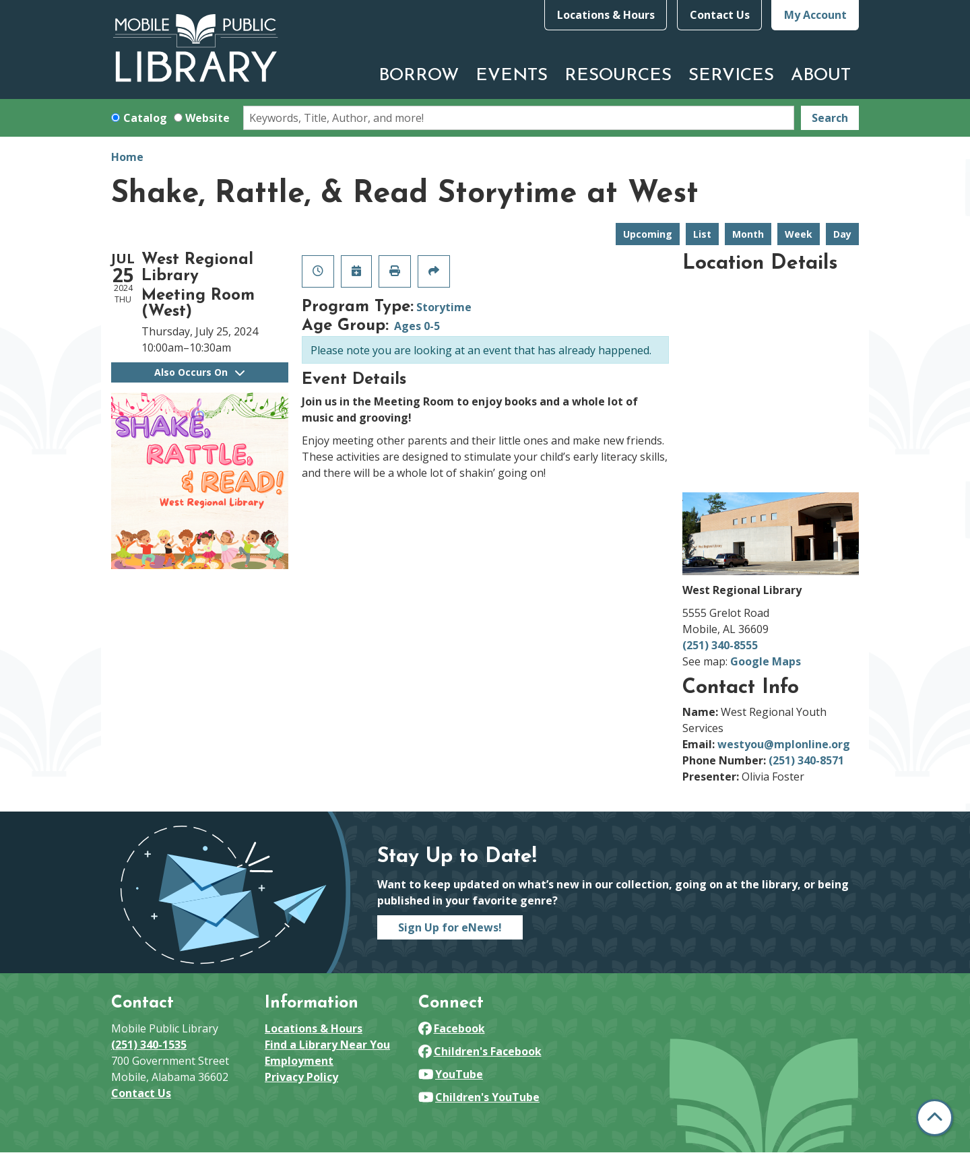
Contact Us (720, 14)
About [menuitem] (821, 76)
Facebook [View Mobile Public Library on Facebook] (451, 1028)
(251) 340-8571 (806, 760)
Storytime (444, 307)
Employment (299, 1060)
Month (748, 234)
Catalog (145, 117)
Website (207, 117)
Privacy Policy (301, 1076)
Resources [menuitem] (618, 76)
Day (842, 234)
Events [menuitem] (512, 76)
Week (798, 234)
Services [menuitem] (731, 76)
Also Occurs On (199, 372)
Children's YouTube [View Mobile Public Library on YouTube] (479, 1097)
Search (830, 117)
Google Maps (765, 661)
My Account (815, 14)
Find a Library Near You (327, 1044)
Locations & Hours (606, 14)
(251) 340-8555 (720, 645)
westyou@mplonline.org (783, 744)
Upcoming (647, 234)
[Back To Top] (934, 1117)
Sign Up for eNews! (450, 927)
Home (127, 157)
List (702, 234)
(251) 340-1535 (149, 1044)
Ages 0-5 (417, 326)
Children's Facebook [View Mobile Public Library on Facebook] (480, 1051)
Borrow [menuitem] (419, 76)
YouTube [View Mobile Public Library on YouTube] (450, 1074)
